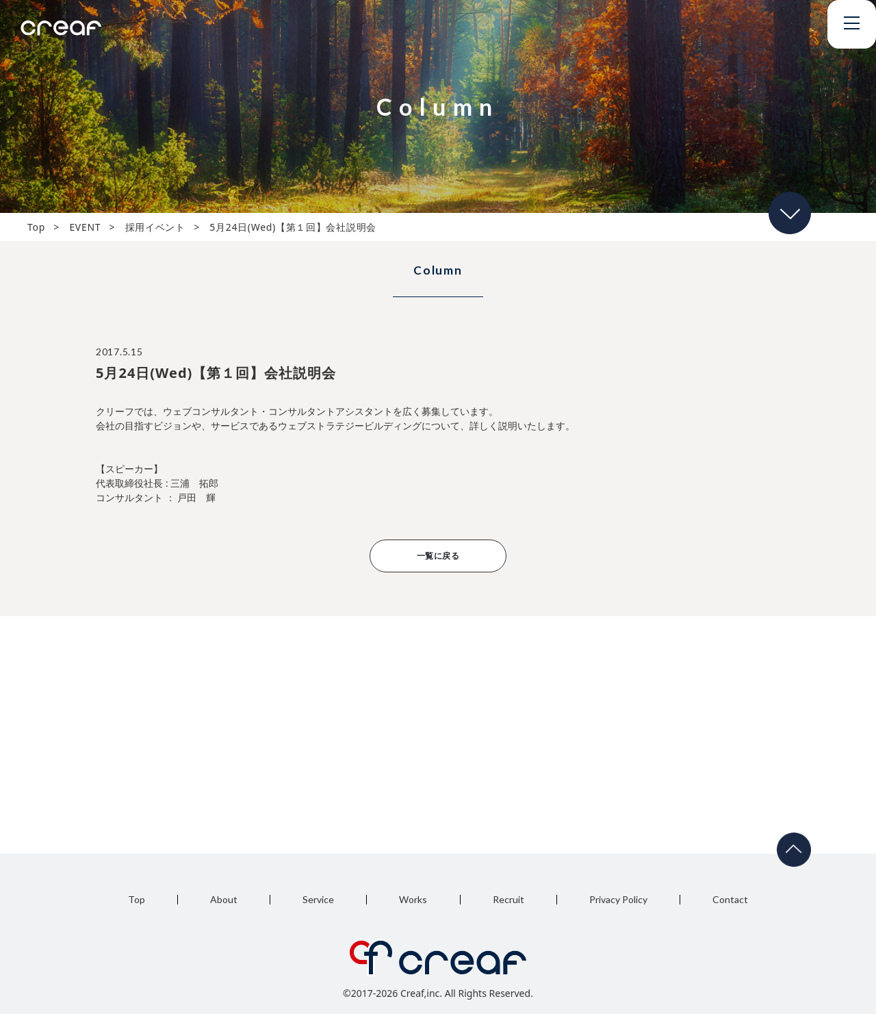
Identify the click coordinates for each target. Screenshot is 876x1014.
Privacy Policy (618, 899)
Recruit (508, 899)
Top (136, 899)
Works (413, 899)
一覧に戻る (438, 555)
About (223, 899)
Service (318, 899)
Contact (730, 899)
